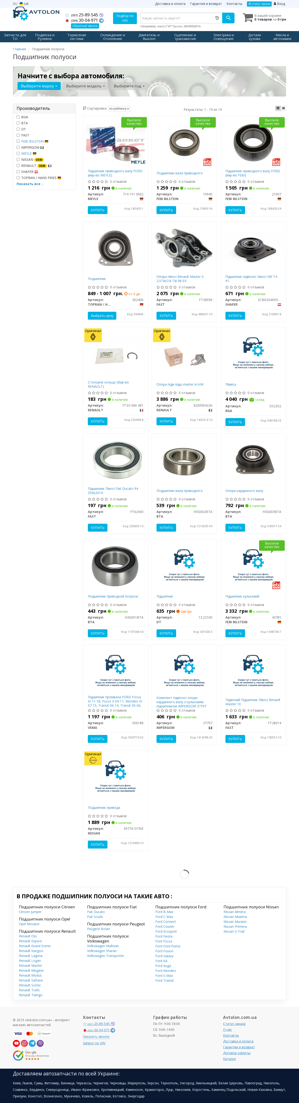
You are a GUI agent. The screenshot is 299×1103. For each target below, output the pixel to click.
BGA (22, 117)
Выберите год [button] (129, 86)
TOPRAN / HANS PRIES (39, 177)
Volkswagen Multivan (103, 946)
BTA (22, 123)
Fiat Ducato (96, 912)
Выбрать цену (102, 315)
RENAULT (34, 165)
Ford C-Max (164, 916)
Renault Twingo (31, 995)
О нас (227, 1029)
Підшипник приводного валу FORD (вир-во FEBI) (252, 173)
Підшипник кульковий (242, 596)
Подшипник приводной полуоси (113, 596)
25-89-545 (82, 15)
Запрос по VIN (94, 1043)
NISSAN (30, 159)
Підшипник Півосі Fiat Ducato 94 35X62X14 (113, 490)
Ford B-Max (164, 912)
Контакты (234, 3)
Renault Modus (30, 975)
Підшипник (165, 596)
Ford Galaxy (164, 956)
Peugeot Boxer (98, 929)
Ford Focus (163, 941)
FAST (23, 135)
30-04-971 (82, 20)
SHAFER (27, 171)
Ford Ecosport (166, 931)
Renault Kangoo (31, 951)
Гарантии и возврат (239, 1047)
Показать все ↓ (30, 184)
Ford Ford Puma (167, 946)
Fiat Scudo (95, 916)
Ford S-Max (164, 975)
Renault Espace (30, 941)
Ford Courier (164, 926)
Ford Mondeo (165, 970)
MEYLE (28, 153)
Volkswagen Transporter (105, 955)
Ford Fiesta (163, 936)
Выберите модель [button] (85, 86)
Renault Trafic (29, 990)
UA (23, 3)
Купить (97, 210)
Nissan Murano (235, 921)
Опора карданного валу (244, 490)
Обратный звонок (85, 26)
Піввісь (230, 384)
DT (21, 129)
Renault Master (30, 965)
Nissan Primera (235, 926)
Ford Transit (164, 980)
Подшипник (97, 278)
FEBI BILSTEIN (34, 141)
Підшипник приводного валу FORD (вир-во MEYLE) (115, 173)
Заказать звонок (96, 1036)
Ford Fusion (164, 951)
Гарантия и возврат (206, 3)
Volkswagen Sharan (102, 951)
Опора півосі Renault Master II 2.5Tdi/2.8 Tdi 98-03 (180, 278)
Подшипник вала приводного (180, 173)
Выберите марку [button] (39, 86)
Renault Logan (30, 960)
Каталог (229, 1058)
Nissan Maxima (235, 916)
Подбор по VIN (125, 18)
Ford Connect (165, 921)
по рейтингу (119, 109)
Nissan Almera (235, 912)
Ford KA (161, 961)
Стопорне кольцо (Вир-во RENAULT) (108, 384)
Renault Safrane (31, 980)
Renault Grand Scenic (35, 946)
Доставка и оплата (170, 3)
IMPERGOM (30, 147)
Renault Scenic (30, 985)
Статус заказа (259, 4)
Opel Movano (29, 924)
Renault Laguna (31, 955)
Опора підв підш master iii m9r (180, 384)
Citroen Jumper (30, 912)
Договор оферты (236, 1053)
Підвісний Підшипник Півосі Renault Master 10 (252, 702)
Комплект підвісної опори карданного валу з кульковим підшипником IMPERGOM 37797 (181, 701)
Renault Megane (31, 970)
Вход (279, 3)
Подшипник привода (104, 807)
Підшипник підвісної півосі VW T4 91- (251, 278)
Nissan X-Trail (234, 931)
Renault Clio (28, 936)
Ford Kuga (163, 965)
